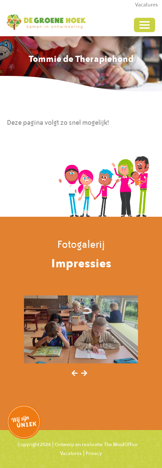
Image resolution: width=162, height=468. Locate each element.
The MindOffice (121, 444)
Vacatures (71, 453)
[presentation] (75, 374)
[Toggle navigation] (144, 25)
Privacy (94, 453)
